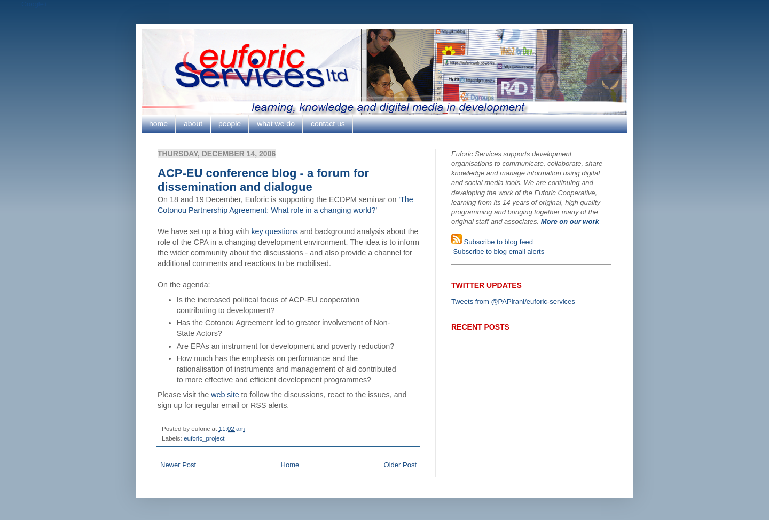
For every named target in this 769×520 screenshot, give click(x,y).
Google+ (34, 4)
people (229, 123)
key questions (274, 231)
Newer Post (178, 465)
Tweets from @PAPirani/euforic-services (513, 302)
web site (225, 394)
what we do (276, 123)
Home (290, 465)
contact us (328, 123)
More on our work (570, 222)
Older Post (400, 465)
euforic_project (204, 438)
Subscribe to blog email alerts (497, 251)
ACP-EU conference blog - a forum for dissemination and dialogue (263, 180)
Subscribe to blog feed (497, 242)
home (158, 123)
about (193, 123)
